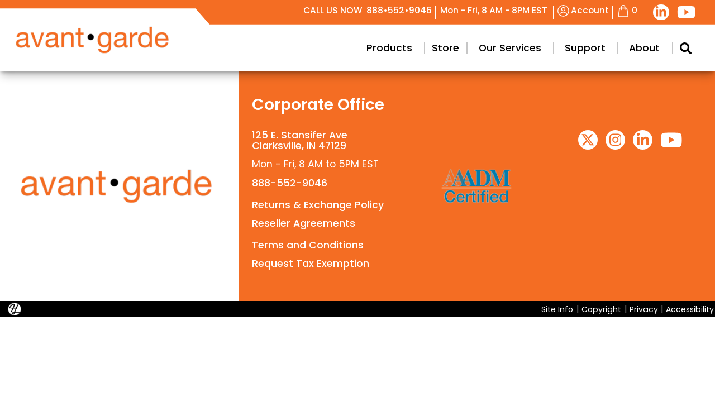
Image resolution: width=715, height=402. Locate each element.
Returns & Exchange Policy (318, 205)
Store (445, 48)
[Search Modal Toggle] (685, 48)
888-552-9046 (289, 183)
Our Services (510, 48)
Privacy (644, 308)
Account (583, 10)
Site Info (557, 308)
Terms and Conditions (308, 245)
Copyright (601, 308)
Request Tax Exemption (310, 263)
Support (585, 48)
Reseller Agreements (303, 223)
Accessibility (690, 308)
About (644, 48)
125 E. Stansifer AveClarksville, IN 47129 (299, 140)
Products (389, 48)
